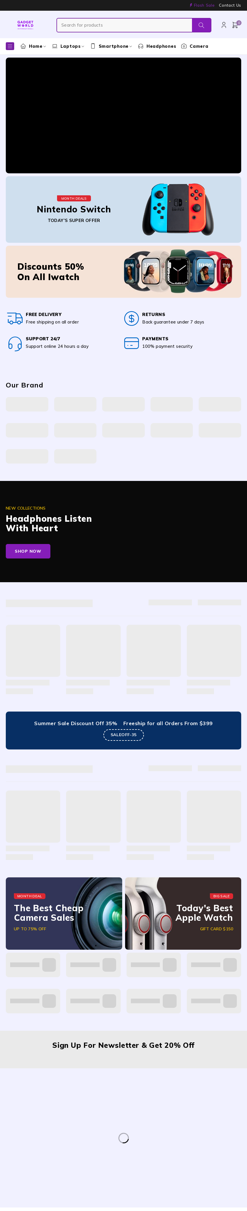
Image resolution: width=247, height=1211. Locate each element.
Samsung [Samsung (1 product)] (20, 1172)
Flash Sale (204, 5)
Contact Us (230, 5)
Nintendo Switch (74, 209)
